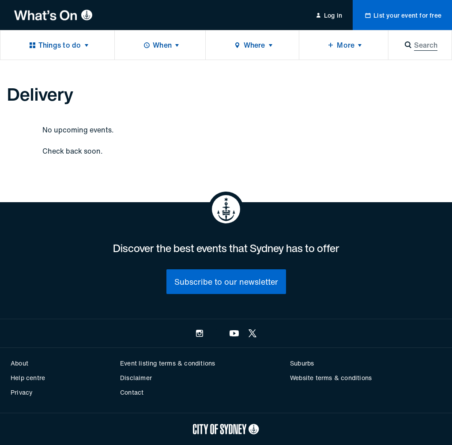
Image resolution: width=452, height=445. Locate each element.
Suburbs (302, 363)
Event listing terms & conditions (167, 363)
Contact (131, 392)
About (19, 363)
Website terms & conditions (331, 377)
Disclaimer (136, 377)
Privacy (22, 392)
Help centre (28, 377)
